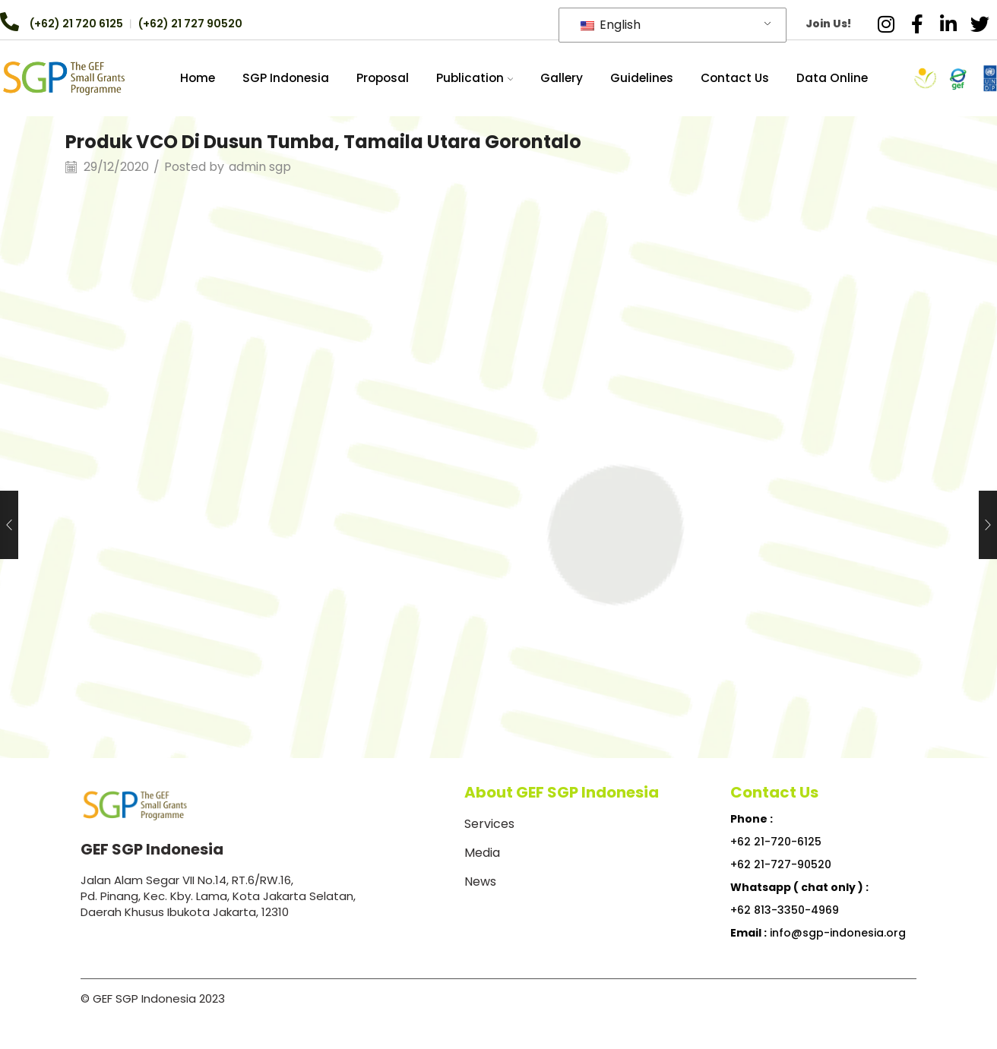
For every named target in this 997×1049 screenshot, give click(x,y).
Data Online (832, 78)
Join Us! (828, 23)
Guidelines (641, 78)
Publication (475, 78)
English (611, 24)
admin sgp (260, 167)
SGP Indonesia (285, 78)
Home (197, 78)
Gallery (561, 78)
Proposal (382, 78)
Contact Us (735, 78)
